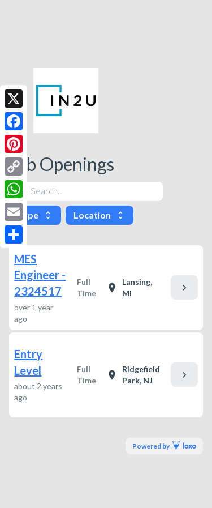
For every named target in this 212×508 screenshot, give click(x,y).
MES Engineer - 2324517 (40, 275)
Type (35, 215)
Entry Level (28, 362)
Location (99, 215)
